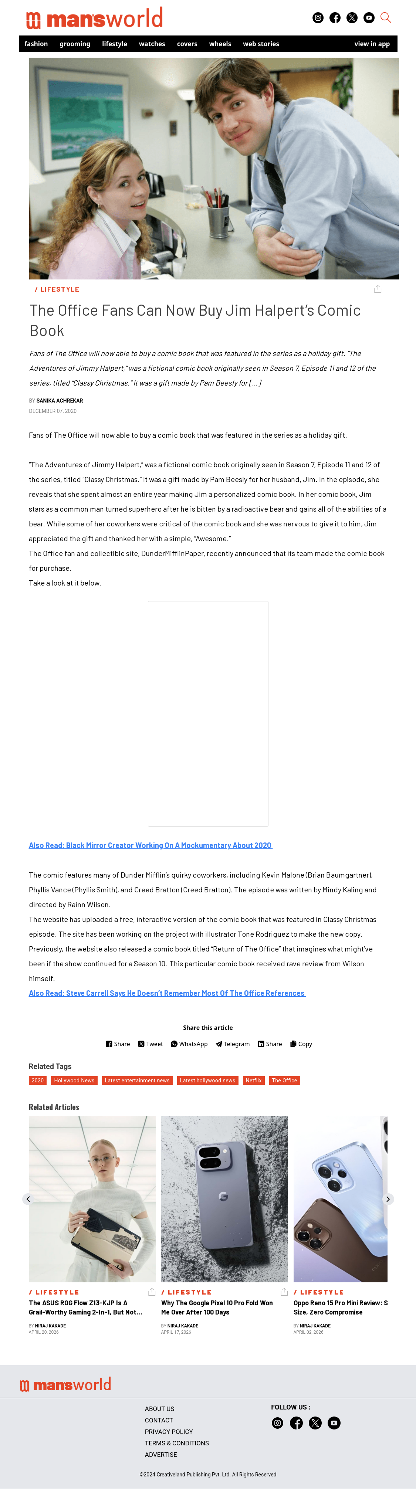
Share (117, 1044)
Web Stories (261, 44)
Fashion (36, 44)
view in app (372, 44)
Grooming (75, 44)
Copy (301, 1044)
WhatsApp (189, 1044)
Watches (152, 44)
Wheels (220, 44)
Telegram (232, 1044)
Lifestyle (114, 44)
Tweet (150, 1044)
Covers (187, 44)
